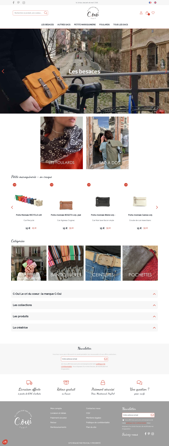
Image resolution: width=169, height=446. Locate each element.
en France (66, 387)
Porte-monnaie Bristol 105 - (103, 215)
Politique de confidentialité (98, 422)
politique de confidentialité (136, 423)
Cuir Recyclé (29, 220)
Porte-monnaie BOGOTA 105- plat (66, 215)
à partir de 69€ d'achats (29, 387)
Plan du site (91, 427)
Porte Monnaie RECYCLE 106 (29, 215)
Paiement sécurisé (58, 418)
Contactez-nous (93, 408)
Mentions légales (93, 418)
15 (28, 228)
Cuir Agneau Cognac (66, 220)
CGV (88, 413)
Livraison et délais (58, 413)
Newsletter (84, 348)
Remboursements (58, 427)
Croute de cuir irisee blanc (140, 220)
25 (34, 228)
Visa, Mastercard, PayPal (102, 387)
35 (71, 228)
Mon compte (56, 408)
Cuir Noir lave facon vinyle (103, 220)
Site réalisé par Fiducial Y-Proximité (84, 443)
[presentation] (12, 207)
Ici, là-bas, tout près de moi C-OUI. (87, 3)
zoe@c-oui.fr (139, 387)
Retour (53, 422)
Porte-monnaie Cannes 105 (140, 215)
